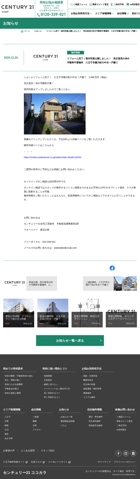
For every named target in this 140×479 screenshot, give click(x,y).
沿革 (35, 425)
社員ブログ (38, 462)
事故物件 (87, 393)
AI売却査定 (121, 429)
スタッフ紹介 (48, 450)
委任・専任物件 (96, 417)
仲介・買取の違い (13, 380)
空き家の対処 (89, 384)
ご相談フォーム (78, 4)
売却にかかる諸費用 (14, 384)
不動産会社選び (12, 389)
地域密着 (48, 376)
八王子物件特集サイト (15, 462)
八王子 (8, 417)
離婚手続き (88, 380)
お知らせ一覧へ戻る (70, 340)
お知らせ (38, 31)
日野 (7, 421)
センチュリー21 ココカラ (25, 473)
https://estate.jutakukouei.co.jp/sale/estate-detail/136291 (53, 157)
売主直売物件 (95, 421)
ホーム (27, 31)
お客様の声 (9, 450)
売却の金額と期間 (13, 393)
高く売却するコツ (52, 393)
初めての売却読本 (13, 368)
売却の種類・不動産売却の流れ (19, 376)
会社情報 (36, 409)
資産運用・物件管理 (92, 389)
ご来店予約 (117, 4)
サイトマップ (104, 462)
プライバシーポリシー (124, 462)
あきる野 (9, 438)
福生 (7, 434)
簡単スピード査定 (99, 4)
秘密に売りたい (51, 384)
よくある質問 (28, 450)
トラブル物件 (89, 397)
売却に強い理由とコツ (54, 368)
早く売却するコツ (52, 397)
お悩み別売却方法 (91, 368)
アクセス (37, 429)
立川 (7, 429)
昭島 (7, 425)
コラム (64, 425)
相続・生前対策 (90, 376)
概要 (35, 421)
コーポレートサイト (59, 462)
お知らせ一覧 (67, 417)
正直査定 (48, 380)
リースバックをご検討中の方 (57, 389)
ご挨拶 (36, 417)
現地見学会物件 (96, 425)
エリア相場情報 (11, 409)
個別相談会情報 (68, 421)
